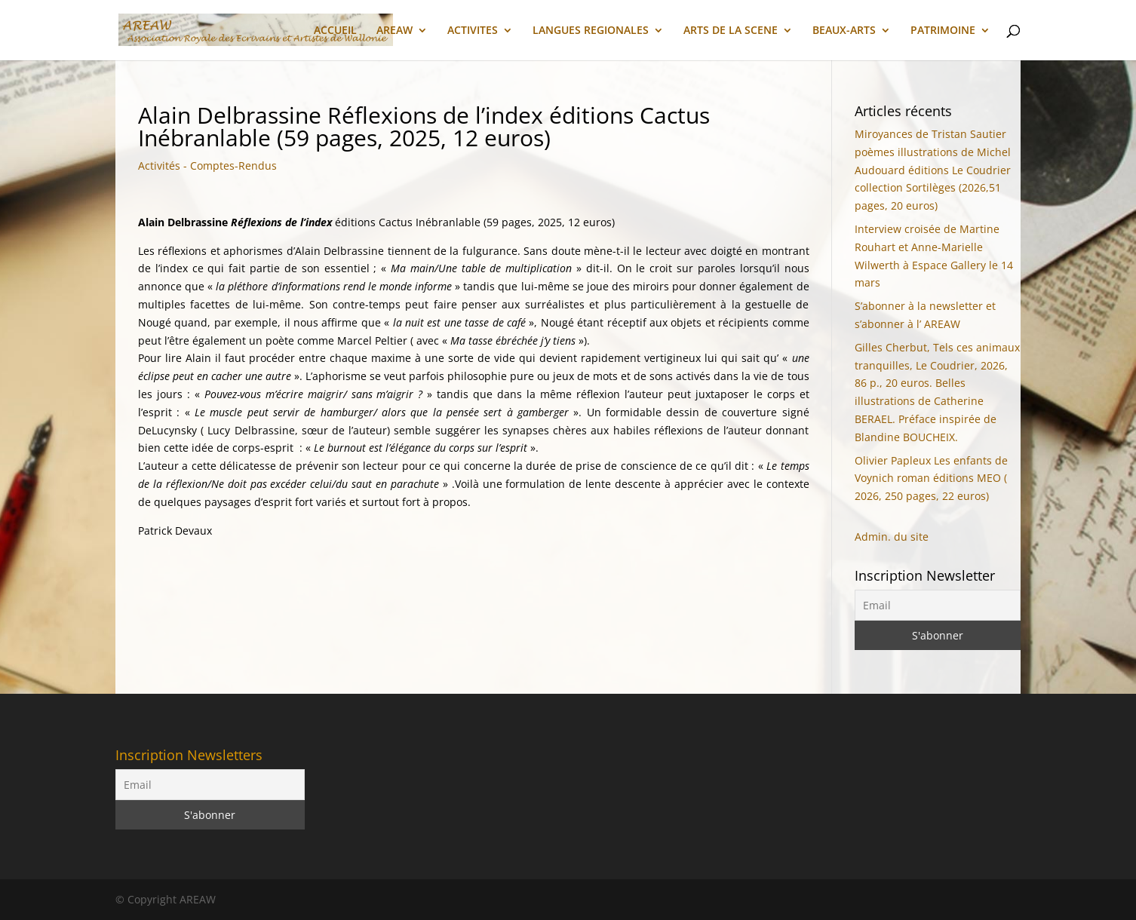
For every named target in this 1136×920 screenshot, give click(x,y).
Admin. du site (892, 536)
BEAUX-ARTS (844, 31)
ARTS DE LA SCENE (730, 31)
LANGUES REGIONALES (591, 31)
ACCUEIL (335, 31)
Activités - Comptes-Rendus (207, 165)
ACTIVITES (472, 31)
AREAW (394, 31)
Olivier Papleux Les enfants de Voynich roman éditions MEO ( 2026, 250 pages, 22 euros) (931, 478)
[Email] (938, 605)
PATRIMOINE (942, 31)
